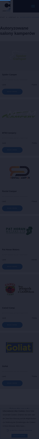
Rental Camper (9, 191)
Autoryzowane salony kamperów (15, 79)
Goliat (5, 366)
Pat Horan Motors (10, 249)
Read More (12, 91)
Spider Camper (9, 74)
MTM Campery (9, 133)
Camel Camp (8, 308)
